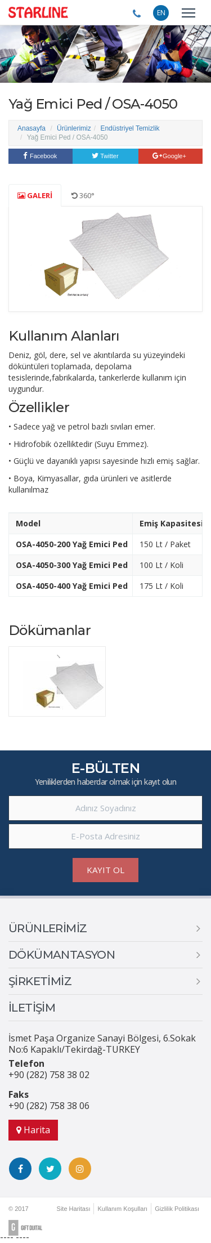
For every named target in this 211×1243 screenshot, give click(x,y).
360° (83, 195)
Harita (33, 1130)
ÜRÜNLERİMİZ (47, 928)
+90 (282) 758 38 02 (48, 1074)
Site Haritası (74, 1208)
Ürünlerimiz (74, 128)
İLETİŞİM (31, 1007)
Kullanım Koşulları (122, 1208)
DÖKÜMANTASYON (61, 955)
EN (161, 12)
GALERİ (34, 195)
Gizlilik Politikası (177, 1208)
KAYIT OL (105, 869)
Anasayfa (31, 128)
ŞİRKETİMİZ (39, 981)
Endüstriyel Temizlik (129, 128)
